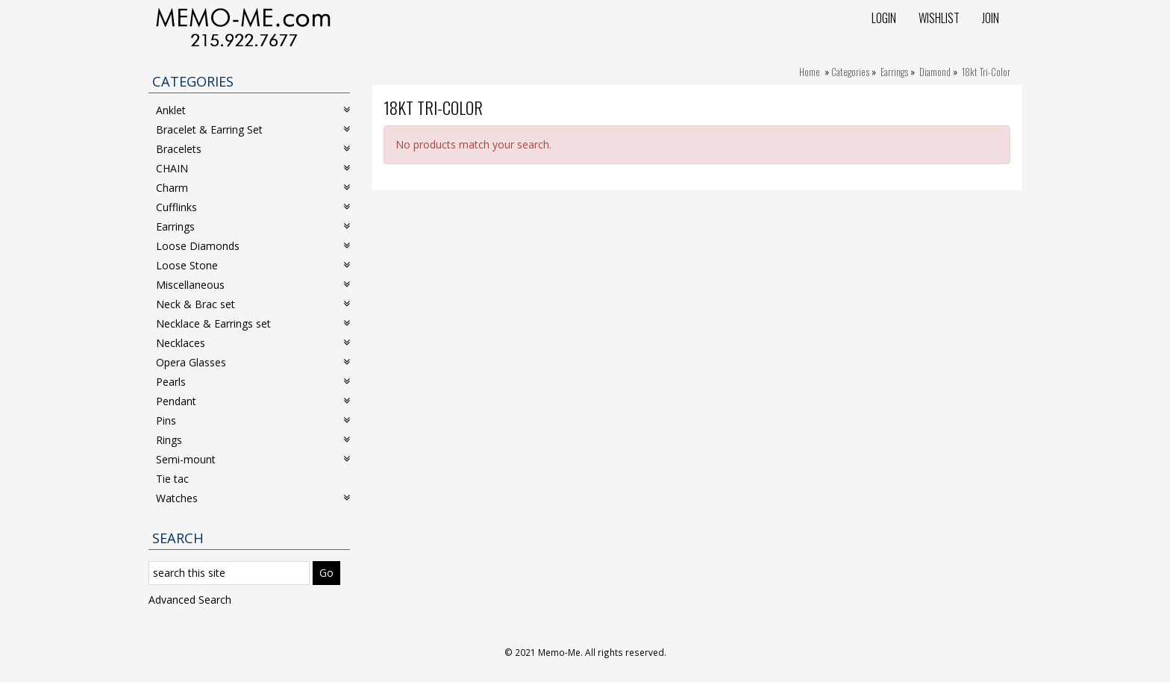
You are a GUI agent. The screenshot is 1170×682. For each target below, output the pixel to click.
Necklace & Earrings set (253, 323)
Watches (253, 498)
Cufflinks (253, 207)
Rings (253, 440)
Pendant (253, 401)
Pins (253, 420)
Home (809, 71)
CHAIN (253, 168)
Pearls (253, 382)
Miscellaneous (253, 285)
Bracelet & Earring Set (253, 129)
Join (990, 18)
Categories (850, 71)
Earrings (894, 71)
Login (884, 18)
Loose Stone (253, 265)
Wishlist (939, 18)
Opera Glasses (253, 362)
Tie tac (172, 479)
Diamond (935, 71)
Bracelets (253, 149)
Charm (253, 188)
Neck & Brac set (253, 304)
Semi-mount (253, 459)
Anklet (253, 110)
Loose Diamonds (253, 246)
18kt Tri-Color (986, 71)
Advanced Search (189, 599)
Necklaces (253, 343)
